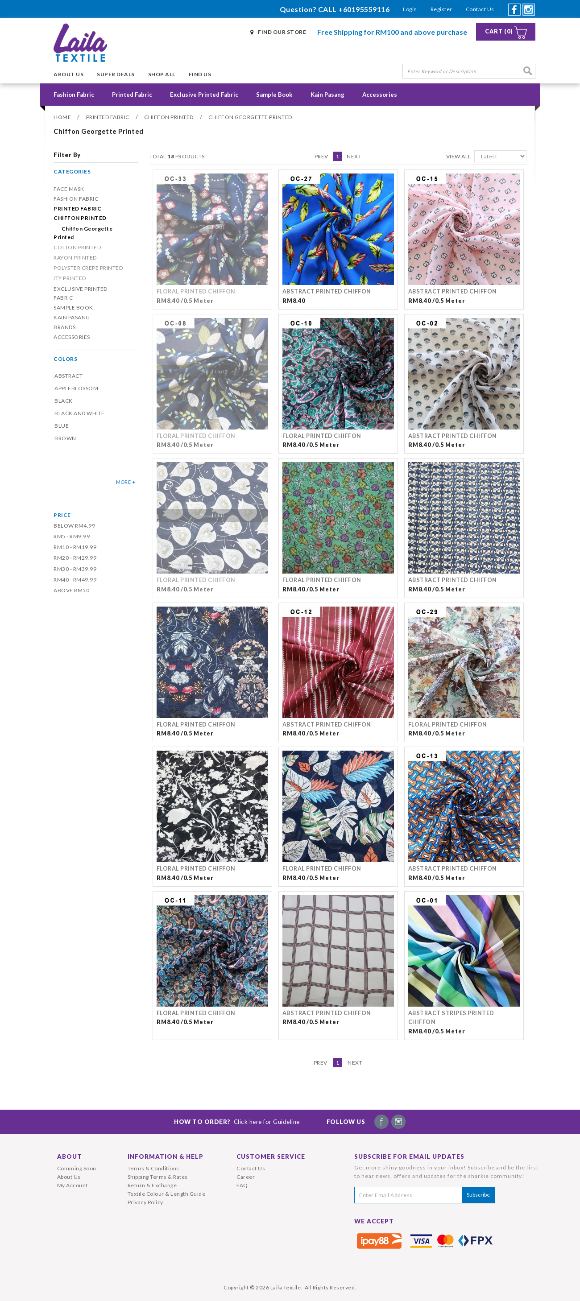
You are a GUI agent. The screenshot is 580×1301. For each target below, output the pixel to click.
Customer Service (270, 1156)
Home (62, 117)
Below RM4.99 (74, 525)
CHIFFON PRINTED (169, 117)
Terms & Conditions (153, 1168)
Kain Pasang (327, 94)
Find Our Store (282, 32)
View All (458, 156)
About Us (68, 74)
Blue (61, 425)
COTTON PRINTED (77, 247)
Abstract (68, 375)
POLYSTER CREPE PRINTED (88, 267)
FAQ (242, 1185)
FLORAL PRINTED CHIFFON (196, 291)
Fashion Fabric (74, 94)
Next (354, 156)
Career (245, 1176)
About (69, 1156)
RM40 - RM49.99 (75, 579)
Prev (321, 156)
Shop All (161, 74)
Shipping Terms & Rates (158, 1176)
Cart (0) (499, 31)
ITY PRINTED (70, 278)
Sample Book (274, 94)
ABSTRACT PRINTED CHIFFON (326, 291)
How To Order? (237, 1121)
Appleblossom (76, 388)
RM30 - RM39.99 (75, 569)
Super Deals (116, 74)
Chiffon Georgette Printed (250, 117)
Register (441, 9)
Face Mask (69, 189)
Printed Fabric (132, 94)
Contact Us (480, 9)
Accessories (379, 94)
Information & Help (165, 1156)
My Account (72, 1185)
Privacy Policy (145, 1202)
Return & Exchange (152, 1185)
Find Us (200, 74)
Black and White (79, 413)
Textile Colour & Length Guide (167, 1193)
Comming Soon (76, 1168)
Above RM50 (71, 590)
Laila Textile (285, 1287)
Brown (65, 438)
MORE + (125, 482)
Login (410, 9)
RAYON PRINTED (75, 257)
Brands (64, 327)
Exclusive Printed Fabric (204, 94)
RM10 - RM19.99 (75, 547)
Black (63, 400)
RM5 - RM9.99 (72, 536)
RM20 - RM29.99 (75, 557)
